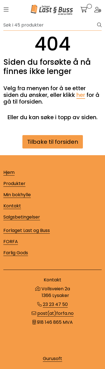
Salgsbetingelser (21, 217)
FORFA (10, 241)
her (80, 95)
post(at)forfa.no (55, 313)
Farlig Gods (15, 253)
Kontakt (12, 206)
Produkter (14, 183)
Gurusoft (52, 358)
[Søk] (50, 25)
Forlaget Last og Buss (26, 230)
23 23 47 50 (55, 304)
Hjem (9, 172)
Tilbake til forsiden (52, 142)
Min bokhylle (17, 194)
